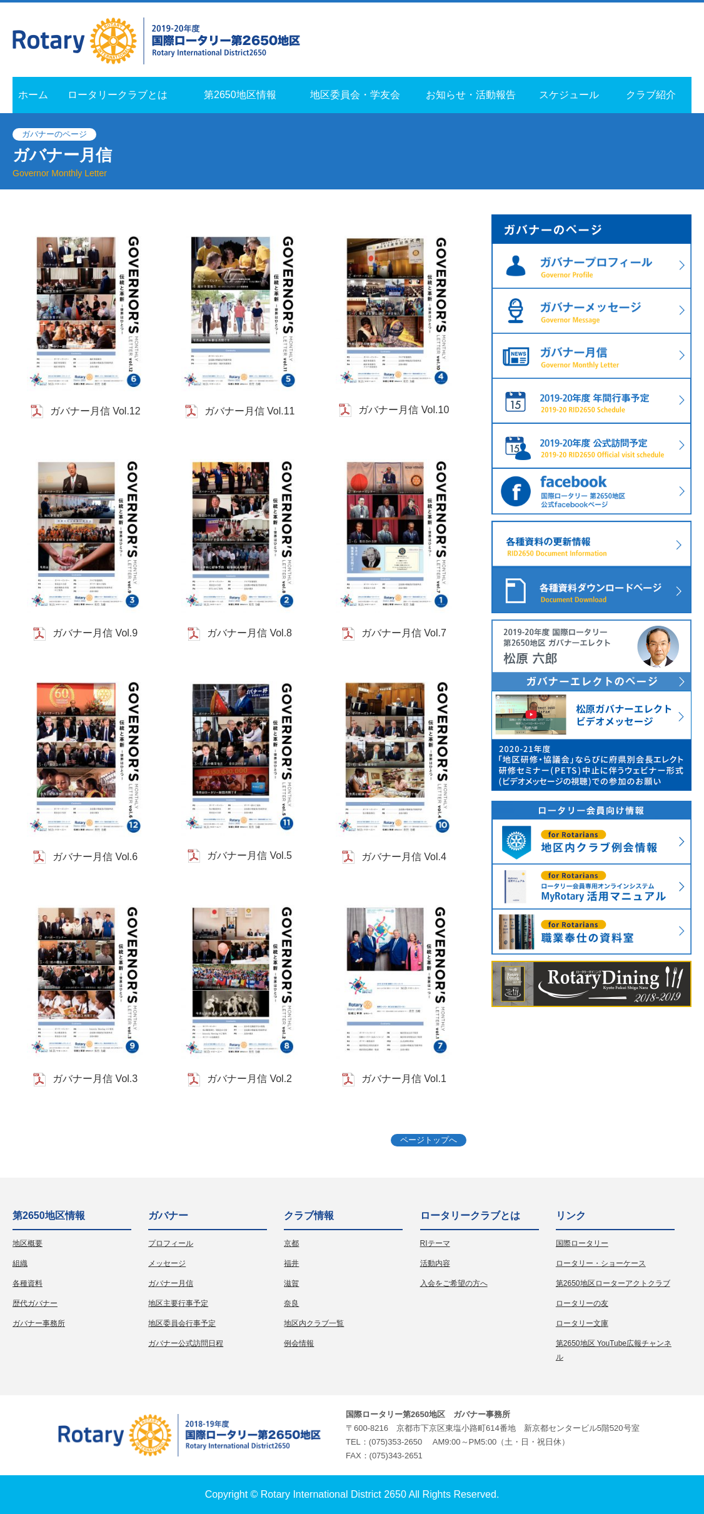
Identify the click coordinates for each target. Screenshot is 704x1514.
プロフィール (170, 1243)
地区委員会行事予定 (182, 1323)
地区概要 (28, 1243)
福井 (291, 1263)
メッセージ (167, 1263)
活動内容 (435, 1263)
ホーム (33, 94)
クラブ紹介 (651, 94)
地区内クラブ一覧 (314, 1323)
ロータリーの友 (582, 1303)
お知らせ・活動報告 (471, 94)
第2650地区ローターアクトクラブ (613, 1283)
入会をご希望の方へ (454, 1283)
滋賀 (291, 1283)
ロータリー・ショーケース (601, 1263)
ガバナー (168, 1215)
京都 (291, 1243)
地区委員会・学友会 (355, 94)
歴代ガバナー (35, 1303)
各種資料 (28, 1283)
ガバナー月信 (170, 1283)
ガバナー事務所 (39, 1323)
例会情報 (299, 1343)
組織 (20, 1263)
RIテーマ (435, 1243)
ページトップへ (428, 1140)
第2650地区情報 (240, 94)
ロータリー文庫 (582, 1323)
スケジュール (569, 94)
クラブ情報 (309, 1215)
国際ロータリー (582, 1243)
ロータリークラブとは (118, 94)
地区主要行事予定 (178, 1303)
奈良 (291, 1303)
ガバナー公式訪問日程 (185, 1343)
